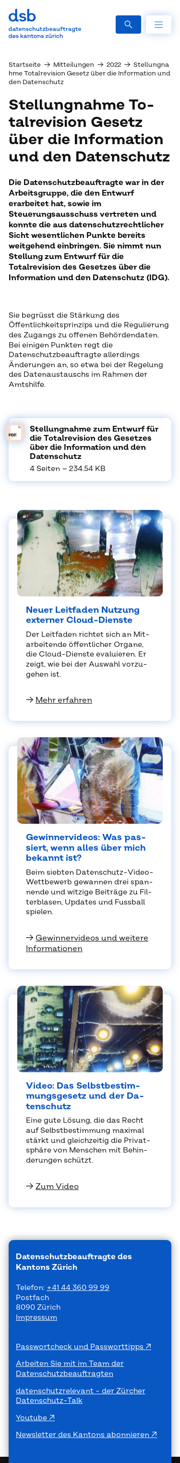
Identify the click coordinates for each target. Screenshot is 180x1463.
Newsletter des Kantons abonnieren (83, 1434)
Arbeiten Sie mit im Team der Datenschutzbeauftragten (70, 1368)
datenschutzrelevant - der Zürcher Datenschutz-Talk (80, 1396)
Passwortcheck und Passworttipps (80, 1346)
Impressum (36, 1317)
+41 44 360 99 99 (78, 1287)
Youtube (32, 1418)
